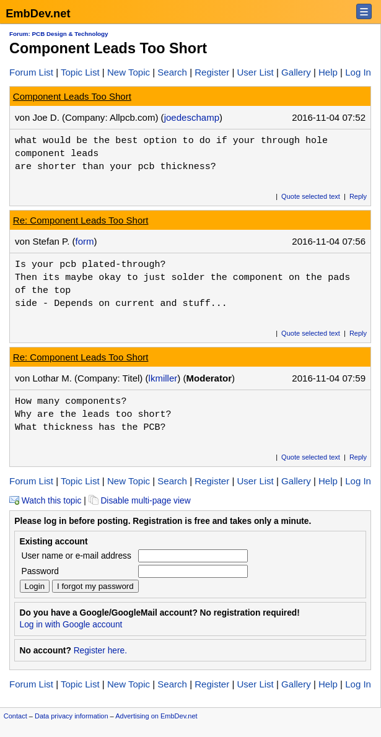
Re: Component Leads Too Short (81, 220)
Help (328, 72)
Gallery (296, 72)
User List (255, 72)
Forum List (31, 72)
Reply (358, 196)
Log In (358, 72)
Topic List (80, 72)
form (85, 241)
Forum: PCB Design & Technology (58, 33)
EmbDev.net (38, 13)
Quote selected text (310, 196)
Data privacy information (71, 716)
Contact (15, 716)
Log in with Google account (71, 624)
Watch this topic (45, 500)
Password (40, 571)
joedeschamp (191, 117)
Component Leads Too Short (72, 96)
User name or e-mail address (76, 555)
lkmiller (163, 378)
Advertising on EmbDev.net (156, 716)
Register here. (100, 650)
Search (172, 72)
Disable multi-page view (140, 500)
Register (212, 72)
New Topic (128, 72)
